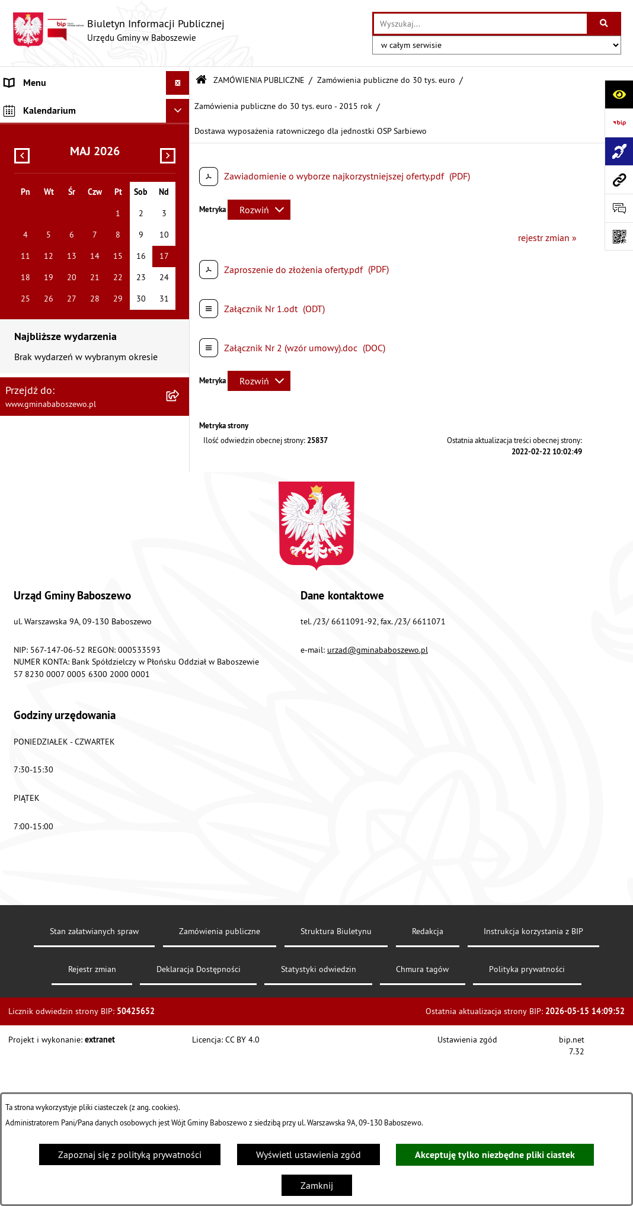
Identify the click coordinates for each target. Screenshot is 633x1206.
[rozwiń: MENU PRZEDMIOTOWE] (180, 131)
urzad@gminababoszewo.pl (377, 803)
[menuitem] (95, 107)
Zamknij (316, 1185)
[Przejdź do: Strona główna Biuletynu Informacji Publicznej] (201, 80)
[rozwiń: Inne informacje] (180, 292)
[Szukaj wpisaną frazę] (605, 24)
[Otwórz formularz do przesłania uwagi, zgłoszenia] (619, 208)
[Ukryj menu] (178, 83)
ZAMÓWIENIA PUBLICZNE (259, 80)
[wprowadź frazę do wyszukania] (480, 24)
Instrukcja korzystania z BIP (533, 1085)
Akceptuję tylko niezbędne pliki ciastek (495, 1155)
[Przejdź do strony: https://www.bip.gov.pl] (619, 122)
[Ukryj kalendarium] (178, 320)
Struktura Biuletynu (336, 1085)
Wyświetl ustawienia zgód (308, 1154)
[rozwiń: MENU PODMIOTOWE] (180, 107)
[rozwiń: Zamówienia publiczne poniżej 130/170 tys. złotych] (180, 247)
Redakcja (427, 1085)
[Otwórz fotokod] (619, 236)
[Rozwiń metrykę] (259, 210)
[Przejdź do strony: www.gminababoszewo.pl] (619, 179)
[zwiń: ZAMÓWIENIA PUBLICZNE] (180, 155)
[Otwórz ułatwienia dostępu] (619, 94)
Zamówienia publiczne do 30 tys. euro (386, 80)
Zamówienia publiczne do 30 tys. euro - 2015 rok (283, 106)
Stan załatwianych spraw (94, 1085)
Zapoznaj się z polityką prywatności (130, 1154)
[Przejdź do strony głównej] (118, 30)
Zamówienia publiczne (219, 1085)
